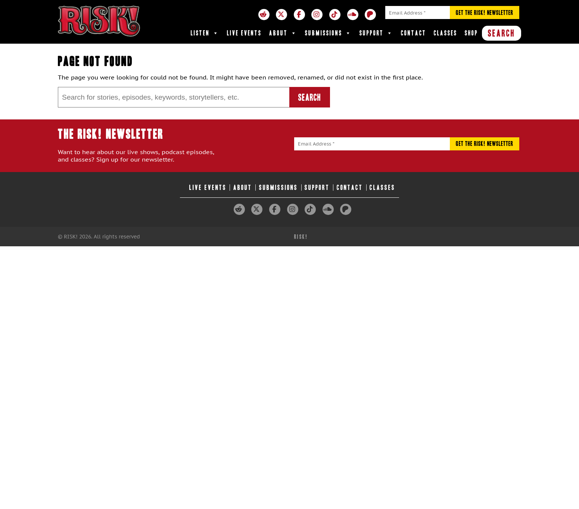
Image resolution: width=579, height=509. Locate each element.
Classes (445, 33)
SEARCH (501, 33)
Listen (205, 33)
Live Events (244, 33)
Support (376, 33)
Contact (413, 33)
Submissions (328, 33)
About (283, 33)
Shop (471, 33)
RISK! (301, 237)
